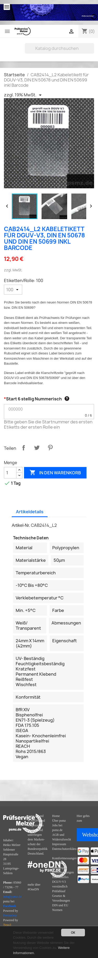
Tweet (37, 447)
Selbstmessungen (63, 872)
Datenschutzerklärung (66, 849)
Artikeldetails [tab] (29, 512)
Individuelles (60, 877)
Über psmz (59, 820)
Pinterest (50, 447)
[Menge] (10, 472)
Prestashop (10, 915)
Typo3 (7, 925)
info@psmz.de (12, 896)
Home (56, 816)
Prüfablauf (59, 891)
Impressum (59, 844)
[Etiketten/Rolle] (13, 290)
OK (73, 932)
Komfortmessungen (64, 858)
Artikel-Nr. (21, 525)
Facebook (9, 906)
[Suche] (59, 48)
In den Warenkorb (55, 472)
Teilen (23, 447)
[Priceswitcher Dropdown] (23, 95)
